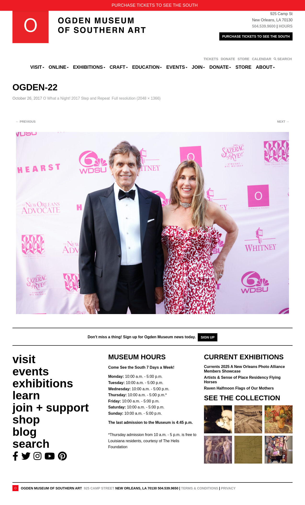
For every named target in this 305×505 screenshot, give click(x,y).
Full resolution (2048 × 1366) (136, 98)
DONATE (228, 59)
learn (26, 395)
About (265, 67)
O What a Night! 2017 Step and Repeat (76, 98)
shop (26, 419)
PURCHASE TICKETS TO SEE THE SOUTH (256, 36)
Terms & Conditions (199, 488)
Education (147, 67)
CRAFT (119, 67)
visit (23, 359)
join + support (50, 407)
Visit (37, 67)
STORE (243, 59)
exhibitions (42, 383)
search (31, 443)
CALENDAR (261, 59)
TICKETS (210, 59)
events (30, 371)
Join (198, 67)
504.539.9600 (264, 26)
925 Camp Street (99, 488)
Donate (220, 67)
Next (283, 121)
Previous (26, 121)
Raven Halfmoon (239, 388)
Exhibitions (89, 67)
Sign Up (208, 337)
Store (244, 67)
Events (176, 67)
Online (59, 67)
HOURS (286, 26)
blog (24, 431)
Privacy (228, 488)
